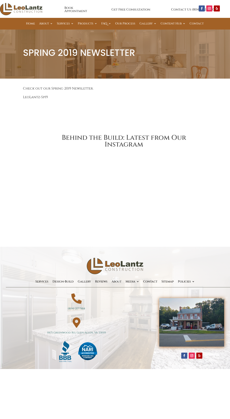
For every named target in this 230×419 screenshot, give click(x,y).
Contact (197, 24)
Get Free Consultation (130, 9)
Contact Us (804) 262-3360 (192, 9)
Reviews (101, 282)
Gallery (146, 24)
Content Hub (171, 24)
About (44, 24)
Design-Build (63, 282)
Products (85, 24)
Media (130, 282)
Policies (184, 282)
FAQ (104, 24)
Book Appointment (75, 9)
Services (63, 24)
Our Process (125, 24)
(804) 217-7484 (76, 308)
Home (30, 24)
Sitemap (167, 282)
